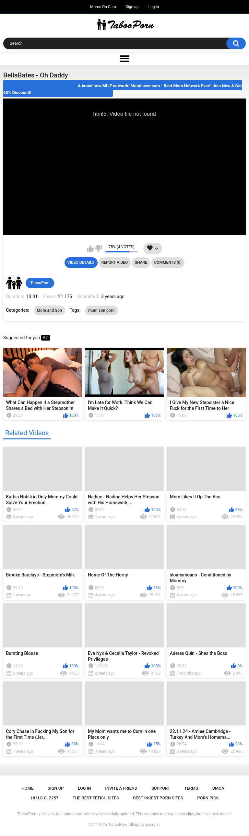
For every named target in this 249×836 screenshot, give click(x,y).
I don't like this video (98, 248)
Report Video (114, 262)
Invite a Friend (121, 788)
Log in (153, 7)
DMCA (218, 788)
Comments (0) (168, 262)
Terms (191, 788)
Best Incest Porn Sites (158, 797)
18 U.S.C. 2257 (44, 797)
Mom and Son (49, 310)
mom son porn (101, 310)
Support (160, 788)
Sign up (132, 7)
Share (141, 262)
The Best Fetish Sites (96, 797)
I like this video (90, 248)
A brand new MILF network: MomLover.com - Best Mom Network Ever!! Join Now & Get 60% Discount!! (122, 89)
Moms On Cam (103, 7)
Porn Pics (208, 797)
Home (27, 788)
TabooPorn (40, 283)
